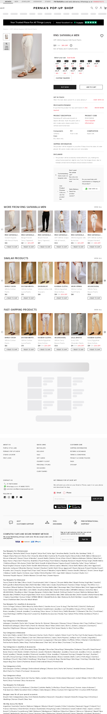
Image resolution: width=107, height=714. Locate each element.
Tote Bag (84, 648)
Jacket (78, 667)
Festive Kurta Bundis (11, 631)
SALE (38, 448)
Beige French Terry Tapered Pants (27, 232)
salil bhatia (76, 331)
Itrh (54, 562)
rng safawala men (12, 228)
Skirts (68, 614)
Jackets (74, 614)
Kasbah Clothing (60, 581)
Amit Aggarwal (94, 554)
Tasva (5, 571)
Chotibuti (34, 676)
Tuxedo (84, 626)
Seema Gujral (64, 552)
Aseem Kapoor (53, 564)
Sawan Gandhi (73, 559)
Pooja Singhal (31, 542)
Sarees (31, 612)
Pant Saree (56, 617)
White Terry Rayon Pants (93, 283)
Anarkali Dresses (80, 657)
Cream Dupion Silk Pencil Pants (11, 232)
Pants (51, 624)
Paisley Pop (62, 603)
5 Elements (81, 600)
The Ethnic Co (93, 574)
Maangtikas (69, 638)
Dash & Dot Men (15, 571)
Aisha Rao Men (91, 579)
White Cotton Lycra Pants (26, 283)
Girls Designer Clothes (11, 657)
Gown (69, 612)
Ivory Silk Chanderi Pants (77, 335)
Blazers (25, 626)
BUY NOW (65, 87)
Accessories (37, 629)
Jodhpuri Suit (75, 626)
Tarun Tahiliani (90, 552)
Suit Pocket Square (86, 624)
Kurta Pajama (63, 626)
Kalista (52, 547)
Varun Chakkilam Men (11, 588)
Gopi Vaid (36, 559)
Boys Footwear (14, 669)
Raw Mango (7, 542)
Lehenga (24, 657)
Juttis (78, 645)
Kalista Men (48, 581)
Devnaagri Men (64, 576)
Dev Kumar (37, 576)
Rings (36, 638)
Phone (68, 486)
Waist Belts (23, 648)
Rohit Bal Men (35, 574)
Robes (5, 626)
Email (57, 486)
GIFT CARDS (41, 451)
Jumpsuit (28, 629)
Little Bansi (25, 676)
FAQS (72, 454)
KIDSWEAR (38, 1)
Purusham (7, 576)
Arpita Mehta (61, 559)
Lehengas (6, 612)
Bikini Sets (60, 614)
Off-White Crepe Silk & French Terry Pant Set (61, 232)
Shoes (60, 645)
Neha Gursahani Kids (23, 679)
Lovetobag (35, 600)
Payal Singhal (8, 554)
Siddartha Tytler (77, 552)
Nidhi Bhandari (70, 600)
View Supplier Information (90, 122)
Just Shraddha (68, 598)
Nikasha (65, 554)
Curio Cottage (8, 595)
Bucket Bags (65, 648)
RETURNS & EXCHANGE (78, 444)
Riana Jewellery (9, 600)
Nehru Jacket (17, 624)
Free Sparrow (8, 679)
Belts (73, 645)
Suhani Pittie (73, 603)
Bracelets (28, 638)
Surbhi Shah (52, 557)
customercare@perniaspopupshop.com (16, 481)
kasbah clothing (61, 280)
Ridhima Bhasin (10, 552)
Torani (90, 559)
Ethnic (78, 629)
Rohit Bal (30, 552)
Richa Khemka (46, 562)
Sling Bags (42, 648)
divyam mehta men (28, 280)
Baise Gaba (76, 545)
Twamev (71, 574)
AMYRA (19, 603)
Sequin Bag (7, 650)
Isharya (18, 595)
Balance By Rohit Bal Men (72, 586)
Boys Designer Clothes (11, 667)
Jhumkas (94, 643)
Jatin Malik (32, 579)
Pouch (14, 648)
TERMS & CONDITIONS (78, 448)
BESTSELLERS (41, 441)
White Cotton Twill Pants (76, 283)
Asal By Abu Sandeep (78, 542)
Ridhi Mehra (86, 545)
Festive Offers (78, 617)
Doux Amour (46, 600)
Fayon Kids (7, 676)
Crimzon (6, 605)
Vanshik (97, 571)
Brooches (79, 631)
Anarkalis (15, 612)
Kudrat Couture (73, 581)
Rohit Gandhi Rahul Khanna (37, 554)
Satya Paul (42, 542)
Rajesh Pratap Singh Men (83, 571)
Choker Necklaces (30, 645)
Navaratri (51, 686)
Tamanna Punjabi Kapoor (13, 564)
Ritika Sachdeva (85, 603)
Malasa (7, 562)
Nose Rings (59, 638)
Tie (73, 631)
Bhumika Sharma (26, 557)
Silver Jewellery (53, 643)
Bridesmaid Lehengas (11, 614)
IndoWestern (94, 629)
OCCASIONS (41, 461)
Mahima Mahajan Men (89, 581)
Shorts (11, 626)
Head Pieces (95, 638)
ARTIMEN (74, 579)
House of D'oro (81, 598)
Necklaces (7, 638)
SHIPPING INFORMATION (78, 441)
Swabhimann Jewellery (52, 598)
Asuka (53, 574)
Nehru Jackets (41, 667)
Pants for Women (37, 614)
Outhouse (90, 595)
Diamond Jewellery (38, 643)
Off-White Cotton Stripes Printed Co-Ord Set (95, 232)
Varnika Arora (50, 595)
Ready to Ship (66, 617)
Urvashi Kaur (42, 564)
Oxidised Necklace (45, 645)
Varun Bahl (73, 554)
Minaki (90, 598)
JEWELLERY (25, 1)
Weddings (7, 688)
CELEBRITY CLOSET (43, 454)
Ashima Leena (55, 554)
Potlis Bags (86, 645)
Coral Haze (98, 600)
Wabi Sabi (46, 574)
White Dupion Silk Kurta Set (78, 232)
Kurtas (40, 624)
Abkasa (81, 579)
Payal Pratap (44, 549)
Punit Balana (55, 549)
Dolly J (90, 542)
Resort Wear (50, 614)
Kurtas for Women (42, 612)
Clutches (95, 645)
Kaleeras (78, 638)
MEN (16, 1)
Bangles (42, 638)
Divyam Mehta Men (65, 571)
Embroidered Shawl (44, 650)
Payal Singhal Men (28, 583)
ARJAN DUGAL (8, 581)
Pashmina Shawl (29, 650)
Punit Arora (41, 583)
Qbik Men (22, 579)
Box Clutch (17, 650)
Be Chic (89, 600)
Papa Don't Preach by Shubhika (26, 549)
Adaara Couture (72, 562)
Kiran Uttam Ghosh (63, 547)
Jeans (54, 626)
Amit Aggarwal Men (93, 576)
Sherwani (32, 624)
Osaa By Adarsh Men (40, 545)
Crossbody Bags (53, 648)
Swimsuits (92, 614)
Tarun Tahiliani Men (10, 579)
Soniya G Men (25, 586)
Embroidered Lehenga (37, 657)
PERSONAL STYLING (43, 458)
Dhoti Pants (25, 614)
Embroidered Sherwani (65, 667)
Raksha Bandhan (39, 686)
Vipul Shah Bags (9, 603)
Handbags (7, 648)
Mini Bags (75, 648)
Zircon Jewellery (93, 641)
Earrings (15, 638)
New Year (28, 688)
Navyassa (70, 676)
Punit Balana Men (78, 576)
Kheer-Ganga (81, 574)
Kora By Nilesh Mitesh (29, 588)
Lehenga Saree (33, 617)
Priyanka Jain (8, 559)
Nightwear (16, 617)
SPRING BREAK (37, 586)
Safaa (37, 562)
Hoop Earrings (16, 645)
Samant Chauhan (40, 557)
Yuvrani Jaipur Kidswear (85, 676)
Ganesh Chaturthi (71, 686)
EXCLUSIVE (40, 444)
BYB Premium (92, 679)
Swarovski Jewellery (78, 641)
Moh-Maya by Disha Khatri (33, 595)
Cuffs (22, 638)
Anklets (26, 641)
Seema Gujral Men (11, 586)
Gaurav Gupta (20, 554)
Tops (86, 612)
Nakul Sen (97, 547)
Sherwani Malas (60, 629)
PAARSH (17, 583)
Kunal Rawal (61, 574)
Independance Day (21, 686)
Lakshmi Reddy (45, 676)
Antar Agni (51, 542)
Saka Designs (45, 679)
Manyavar (96, 545)
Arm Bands (18, 641)
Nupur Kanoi (7, 549)
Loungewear (48, 629)
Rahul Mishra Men (53, 583)
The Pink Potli (72, 595)
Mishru (89, 547)
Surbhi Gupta (17, 562)
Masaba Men (8, 583)
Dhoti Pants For (9, 660)
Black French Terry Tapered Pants (43, 232)
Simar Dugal (98, 559)
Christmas (93, 686)
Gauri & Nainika (30, 547)
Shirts (26, 624)
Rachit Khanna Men (62, 579)
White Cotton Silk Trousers (45, 283)
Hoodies (98, 624)
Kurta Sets (24, 612)
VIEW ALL (98, 200)
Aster (21, 598)
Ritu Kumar (22, 552)
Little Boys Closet (58, 676)
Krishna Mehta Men (50, 576)
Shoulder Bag (94, 648)
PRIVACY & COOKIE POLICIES (80, 451)
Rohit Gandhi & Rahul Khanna (47, 552)
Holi (10, 686)
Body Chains (8, 641)
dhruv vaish (10, 280)
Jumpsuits (83, 614)
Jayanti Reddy (42, 547)
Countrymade (38, 571)
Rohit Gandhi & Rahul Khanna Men (90, 583)
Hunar (26, 598)
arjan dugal (93, 280)
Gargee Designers (35, 581)
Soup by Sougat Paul (23, 559)
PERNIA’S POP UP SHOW (11, 444)
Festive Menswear (36, 631)
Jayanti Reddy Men (90, 586)
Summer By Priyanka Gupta (59, 545)
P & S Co (16, 676)
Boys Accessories (28, 669)
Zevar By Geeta (36, 598)
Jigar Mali (60, 562)
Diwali (5, 686)
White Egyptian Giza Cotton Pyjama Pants (60, 283)
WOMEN (8, 1)
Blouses (24, 617)
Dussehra (59, 686)
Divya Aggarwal (65, 557)
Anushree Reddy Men (45, 579)
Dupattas (6, 617)
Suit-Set (33, 626)
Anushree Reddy (63, 542)
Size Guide (71, 57)
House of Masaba (48, 559)
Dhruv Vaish (26, 571)
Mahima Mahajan (79, 547)
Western (85, 629)
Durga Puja (83, 686)
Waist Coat (66, 624)
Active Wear (57, 631)
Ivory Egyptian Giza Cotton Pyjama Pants (93, 335)
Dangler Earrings (82, 643)
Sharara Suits (52, 657)
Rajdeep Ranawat (68, 549)
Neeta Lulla (83, 554)
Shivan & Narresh (9, 547)
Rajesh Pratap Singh (84, 549)
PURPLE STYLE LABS (10, 441)
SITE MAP (73, 458)
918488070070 (98, 2)
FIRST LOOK (7, 451)
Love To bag (61, 595)
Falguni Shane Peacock (12, 545)
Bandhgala (7, 629)
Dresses (63, 612)
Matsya (83, 559)
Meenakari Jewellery (61, 641)
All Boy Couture (57, 679)
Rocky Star (26, 545)
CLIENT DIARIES (42, 464)
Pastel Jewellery (9, 643)
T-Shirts (18, 626)
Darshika (28, 576)
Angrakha (92, 626)
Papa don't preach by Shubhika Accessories (40, 603)
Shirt (90, 667)
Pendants (48, 641)
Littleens (35, 679)
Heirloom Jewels (37, 641)
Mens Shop (24, 631)
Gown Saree (45, 617)
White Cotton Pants (10, 283)
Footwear (67, 631)
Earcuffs (86, 638)
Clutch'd (82, 595)
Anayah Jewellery (23, 600)
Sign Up (85, 528)
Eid (30, 686)
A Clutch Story (57, 600)
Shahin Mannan (30, 564)
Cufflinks (71, 629)
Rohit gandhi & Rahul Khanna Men (16, 574)
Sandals (67, 645)
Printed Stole (58, 650)
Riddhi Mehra (98, 549)
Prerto (95, 603)
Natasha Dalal (19, 542)
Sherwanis (55, 612)
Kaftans (92, 612)
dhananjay (43, 280)
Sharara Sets (78, 612)
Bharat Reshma (18, 576)
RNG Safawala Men (66, 35)
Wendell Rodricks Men (52, 586)
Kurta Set (62, 657)
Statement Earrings (67, 643)
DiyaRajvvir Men (21, 581)
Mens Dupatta (18, 629)
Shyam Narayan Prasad (81, 557)
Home (5, 29)
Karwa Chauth (17, 688)
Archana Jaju (28, 562)
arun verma (76, 280)
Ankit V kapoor (50, 571)
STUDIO (48, 1)
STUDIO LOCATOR (9, 448)
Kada (54, 645)
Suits (46, 624)
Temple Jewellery (23, 643)
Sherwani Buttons (43, 626)
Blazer (84, 667)
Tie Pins (75, 624)
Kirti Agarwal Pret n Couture (75, 679)
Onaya (20, 547)
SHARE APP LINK (97, 492)
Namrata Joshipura (10, 557)
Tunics (99, 612)
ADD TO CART (91, 87)
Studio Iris (83, 562)
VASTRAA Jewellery (10, 598)
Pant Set (48, 631)
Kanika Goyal (97, 557)
